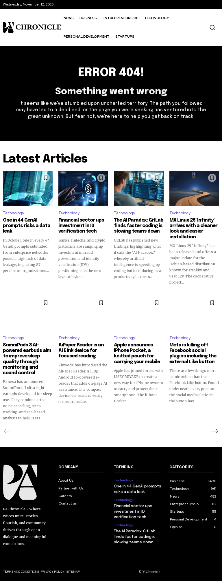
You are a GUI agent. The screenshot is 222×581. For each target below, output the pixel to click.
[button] (212, 27)
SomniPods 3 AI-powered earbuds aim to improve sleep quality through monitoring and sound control (26, 356)
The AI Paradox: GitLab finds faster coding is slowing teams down (136, 225)
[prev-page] (7, 427)
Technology (13, 213)
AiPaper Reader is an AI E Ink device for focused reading (82, 348)
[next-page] (214, 427)
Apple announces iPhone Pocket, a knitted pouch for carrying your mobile (135, 351)
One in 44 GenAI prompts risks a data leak (24, 225)
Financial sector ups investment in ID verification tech (79, 225)
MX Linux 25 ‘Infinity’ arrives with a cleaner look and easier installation (191, 228)
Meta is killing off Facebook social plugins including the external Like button (193, 351)
